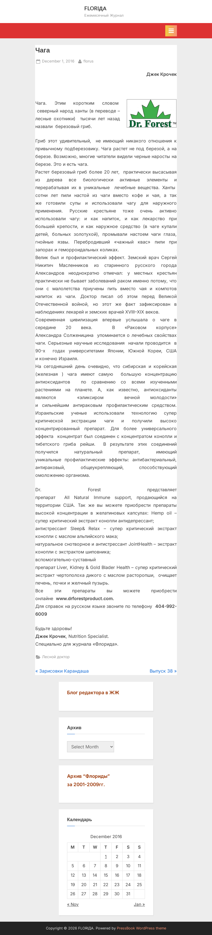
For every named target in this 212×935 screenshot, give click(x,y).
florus (88, 60)
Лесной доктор (56, 657)
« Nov (73, 904)
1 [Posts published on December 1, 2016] (106, 856)
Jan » (139, 904)
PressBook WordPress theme (141, 928)
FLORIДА (95, 8)
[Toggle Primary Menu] (171, 30)
